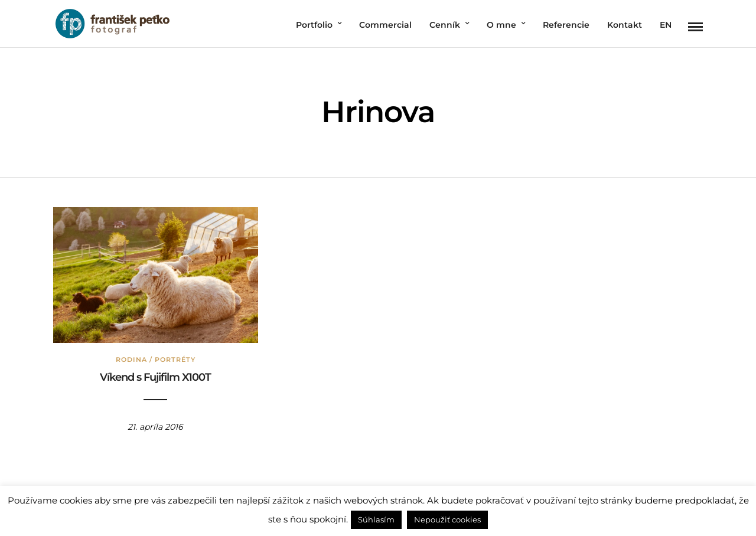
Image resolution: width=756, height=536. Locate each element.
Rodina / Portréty (155, 359)
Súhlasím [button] (376, 519)
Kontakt (624, 24)
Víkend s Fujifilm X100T (155, 377)
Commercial (385, 24)
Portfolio (314, 24)
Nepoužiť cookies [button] (447, 519)
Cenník (444, 24)
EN (666, 24)
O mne (501, 24)
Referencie (566, 24)
